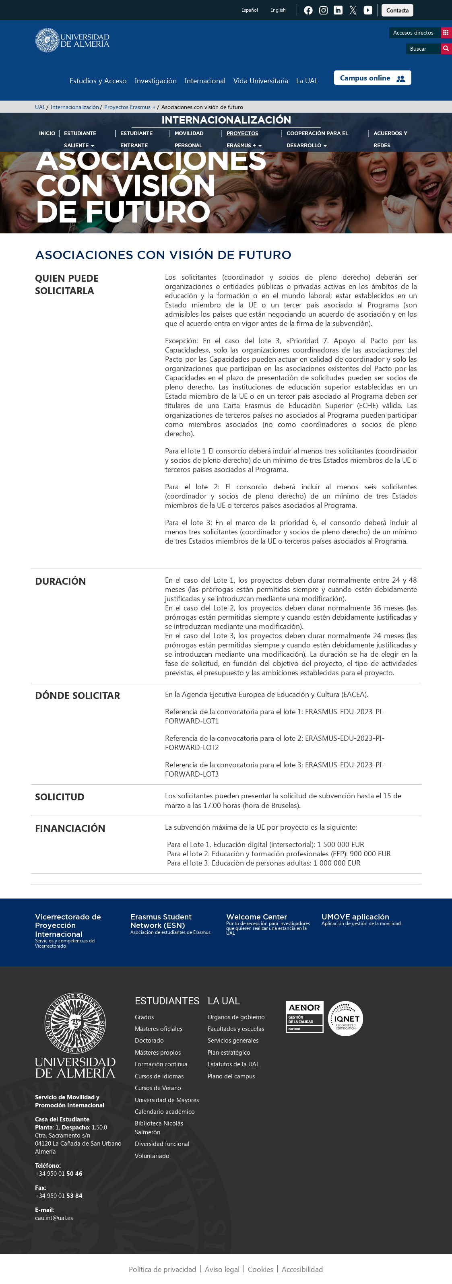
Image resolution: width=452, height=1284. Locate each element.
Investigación (156, 80)
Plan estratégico (229, 1052)
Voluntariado (152, 1156)
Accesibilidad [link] (302, 1269)
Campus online (372, 77)
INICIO (47, 133)
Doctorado (149, 1040)
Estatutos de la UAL (233, 1064)
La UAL (307, 80)
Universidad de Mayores (167, 1100)
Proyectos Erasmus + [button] (244, 139)
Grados (144, 1017)
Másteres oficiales (158, 1028)
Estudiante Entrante (136, 139)
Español (249, 10)
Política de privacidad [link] (162, 1269)
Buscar (431, 48)
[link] (397, 9)
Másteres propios (158, 1052)
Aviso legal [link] (222, 1269)
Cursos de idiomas (159, 1076)
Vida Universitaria (260, 80)
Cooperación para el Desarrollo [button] (317, 139)
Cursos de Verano (158, 1088)
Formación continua (161, 1064)
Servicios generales (233, 1040)
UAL (40, 107)
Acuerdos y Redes (390, 139)
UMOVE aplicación (355, 917)
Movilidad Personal (189, 139)
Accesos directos (422, 32)
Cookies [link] (260, 1269)
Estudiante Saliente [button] (80, 139)
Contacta (397, 10)
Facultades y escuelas (236, 1028)
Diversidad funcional (162, 1144)
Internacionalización (75, 107)
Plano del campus (231, 1076)
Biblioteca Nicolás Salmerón (159, 1127)
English (278, 10)
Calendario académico (165, 1111)
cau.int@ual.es (54, 1218)
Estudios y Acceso (98, 80)
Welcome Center (256, 917)
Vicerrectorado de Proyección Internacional (68, 925)
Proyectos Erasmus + (130, 107)
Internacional (205, 80)
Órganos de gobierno (236, 1017)
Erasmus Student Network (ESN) (161, 921)
